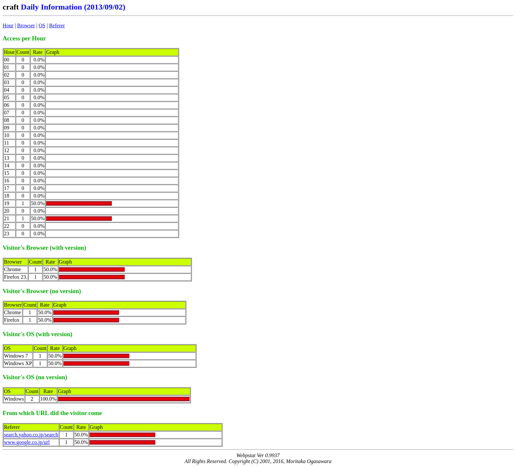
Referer (57, 25)
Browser (26, 25)
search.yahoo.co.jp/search (31, 434)
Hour (8, 25)
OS (42, 25)
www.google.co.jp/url (27, 442)
